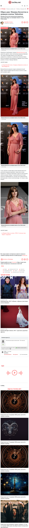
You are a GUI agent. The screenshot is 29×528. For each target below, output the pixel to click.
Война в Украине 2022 (22, 9)
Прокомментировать (7, 354)
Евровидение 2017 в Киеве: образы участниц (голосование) (14, 302)
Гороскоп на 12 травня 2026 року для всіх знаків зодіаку (13, 470)
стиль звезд (7, 272)
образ (16, 270)
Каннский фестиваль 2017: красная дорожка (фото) (14, 331)
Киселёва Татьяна (8, 22)
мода (5, 269)
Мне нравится (15, 354)
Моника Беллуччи (21, 52)
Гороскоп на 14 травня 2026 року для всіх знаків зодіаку (13, 415)
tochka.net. (24, 255)
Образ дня (22, 270)
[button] (25, 6)
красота (22, 269)
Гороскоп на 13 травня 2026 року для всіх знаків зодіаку (13, 442)
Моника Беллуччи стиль (18, 272)
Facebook (14, 262)
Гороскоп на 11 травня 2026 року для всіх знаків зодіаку (13, 497)
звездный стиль (8, 270)
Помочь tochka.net (11, 9)
